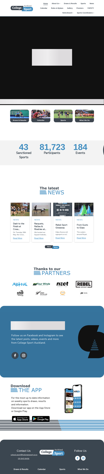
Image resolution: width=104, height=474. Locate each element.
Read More (17, 238)
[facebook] (15, 355)
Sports (62, 469)
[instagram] (23, 355)
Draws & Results (21, 469)
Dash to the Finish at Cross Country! (18, 226)
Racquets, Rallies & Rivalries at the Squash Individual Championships (40, 226)
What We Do (83, 469)
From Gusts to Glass (82, 226)
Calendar (42, 469)
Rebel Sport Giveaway (61, 226)
